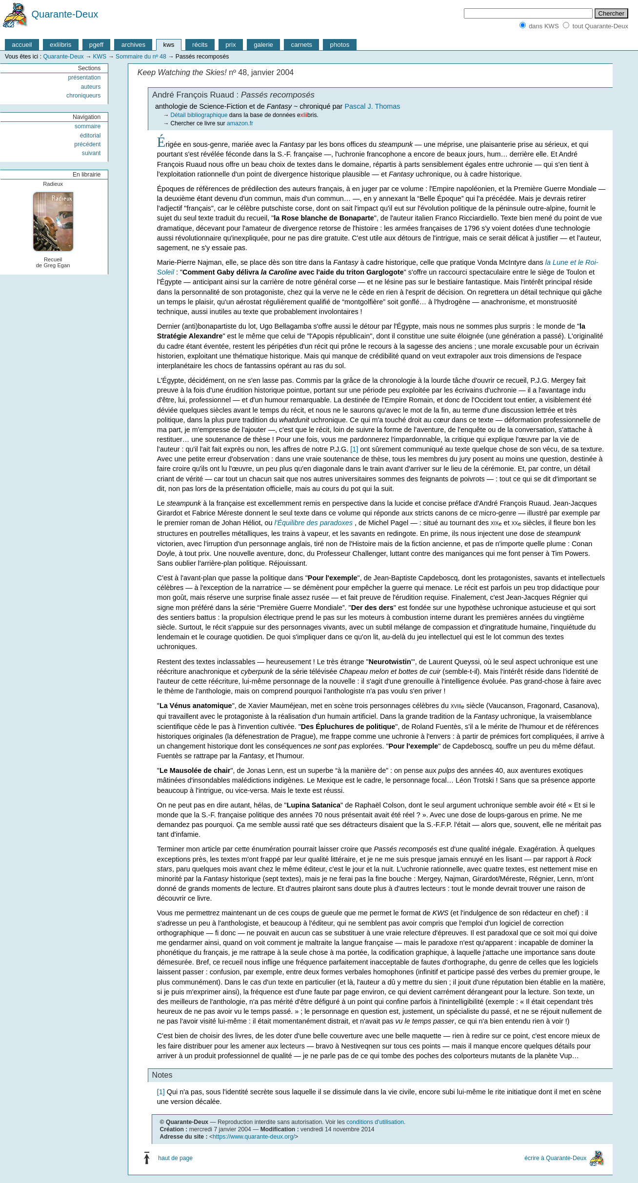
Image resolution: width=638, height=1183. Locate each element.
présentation (84, 77)
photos (340, 44)
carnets (302, 44)
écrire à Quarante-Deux (555, 1158)
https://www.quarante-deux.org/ (254, 1136)
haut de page (175, 1158)
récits (200, 44)
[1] (354, 449)
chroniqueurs (83, 95)
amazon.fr (240, 123)
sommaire (87, 126)
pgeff (96, 44)
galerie (263, 44)
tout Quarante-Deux (600, 26)
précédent (87, 144)
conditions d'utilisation (375, 1122)
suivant (91, 153)
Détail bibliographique (199, 115)
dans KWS (543, 26)
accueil (22, 44)
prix (230, 44)
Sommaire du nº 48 (141, 56)
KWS (99, 56)
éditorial (90, 135)
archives (133, 44)
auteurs (91, 86)
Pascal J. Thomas (372, 106)
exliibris (60, 44)
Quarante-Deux (65, 14)
